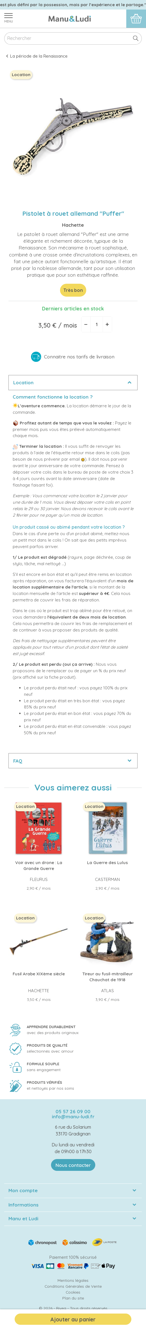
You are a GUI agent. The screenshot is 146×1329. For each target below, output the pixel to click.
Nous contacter (73, 1165)
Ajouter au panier (73, 1319)
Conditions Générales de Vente (73, 1286)
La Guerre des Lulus (107, 862)
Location (23, 382)
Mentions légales (73, 1280)
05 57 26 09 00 (73, 1111)
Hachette (73, 225)
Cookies (73, 1292)
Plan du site (73, 1298)
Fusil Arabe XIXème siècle (39, 973)
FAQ (17, 761)
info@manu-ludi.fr (73, 1116)
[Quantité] (97, 324)
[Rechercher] (73, 38)
